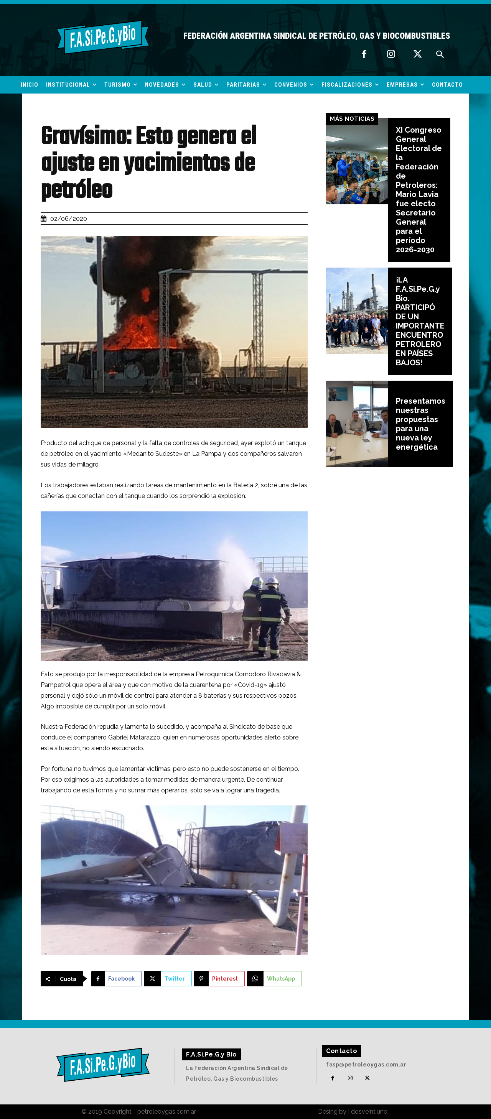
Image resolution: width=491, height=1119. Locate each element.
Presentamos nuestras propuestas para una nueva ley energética (420, 424)
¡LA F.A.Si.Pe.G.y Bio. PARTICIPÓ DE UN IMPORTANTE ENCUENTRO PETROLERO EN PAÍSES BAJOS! (420, 321)
